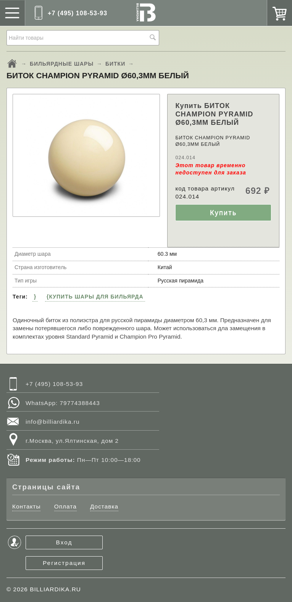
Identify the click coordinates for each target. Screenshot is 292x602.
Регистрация (64, 563)
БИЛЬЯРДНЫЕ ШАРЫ (62, 64)
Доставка (104, 506)
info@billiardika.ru (53, 421)
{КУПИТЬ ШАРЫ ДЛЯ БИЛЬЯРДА (95, 297)
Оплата (65, 506)
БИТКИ (115, 64)
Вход (64, 542)
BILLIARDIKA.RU (55, 589)
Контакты (26, 506)
